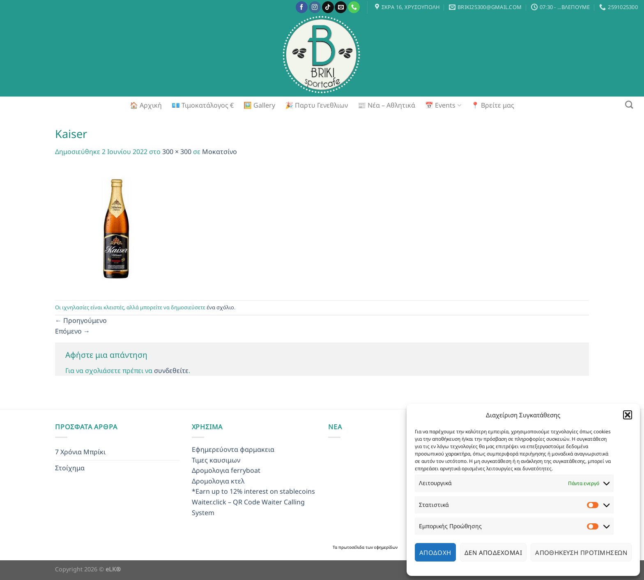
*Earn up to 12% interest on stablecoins (253, 491)
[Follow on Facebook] (302, 7)
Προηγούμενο (81, 320)
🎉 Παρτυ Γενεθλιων (316, 105)
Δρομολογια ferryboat (226, 470)
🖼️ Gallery (259, 105)
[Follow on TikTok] (328, 7)
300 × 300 (176, 151)
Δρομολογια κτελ (218, 481)
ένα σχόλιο (220, 307)
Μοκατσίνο (219, 151)
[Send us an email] (341, 7)
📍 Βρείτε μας (492, 105)
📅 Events (443, 105)
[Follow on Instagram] (315, 7)
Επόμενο (72, 331)
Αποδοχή (435, 552)
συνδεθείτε (171, 370)
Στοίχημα (70, 467)
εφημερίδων (386, 547)
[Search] (629, 104)
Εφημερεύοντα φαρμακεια (233, 449)
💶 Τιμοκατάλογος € (203, 105)
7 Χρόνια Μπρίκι (80, 451)
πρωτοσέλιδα (352, 547)
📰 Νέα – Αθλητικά (386, 105)
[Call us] (354, 7)
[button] (627, 415)
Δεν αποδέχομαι (493, 552)
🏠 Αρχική (146, 105)
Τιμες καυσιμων (216, 460)
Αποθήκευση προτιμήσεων (581, 552)
